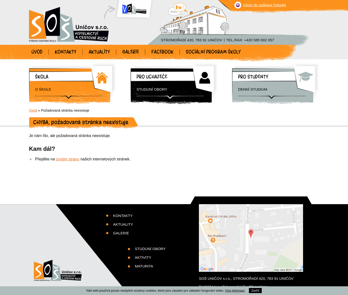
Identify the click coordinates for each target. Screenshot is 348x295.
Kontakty (65, 52)
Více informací (235, 290)
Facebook (162, 52)
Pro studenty (253, 77)
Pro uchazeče (152, 77)
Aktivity (143, 257)
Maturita (144, 266)
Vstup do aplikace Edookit (264, 5)
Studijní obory (152, 89)
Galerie (130, 52)
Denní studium (252, 89)
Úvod (37, 52)
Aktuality (99, 52)
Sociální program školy (213, 52)
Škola (41, 77)
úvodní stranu (67, 159)
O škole (43, 89)
